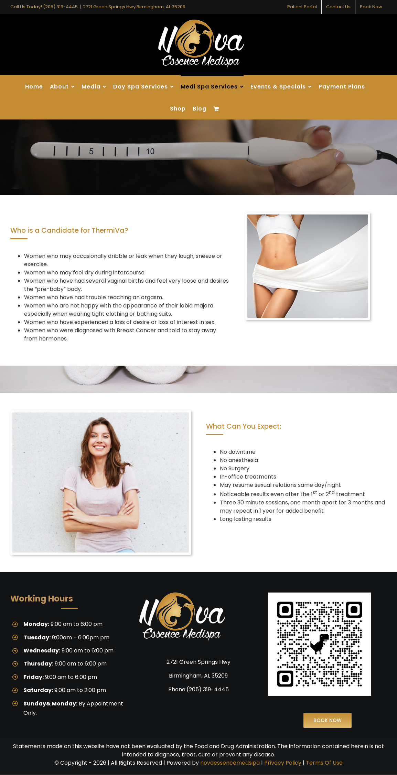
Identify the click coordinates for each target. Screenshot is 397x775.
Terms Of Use (324, 763)
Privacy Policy (282, 763)
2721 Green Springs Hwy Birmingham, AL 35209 (134, 6)
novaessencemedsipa (230, 763)
